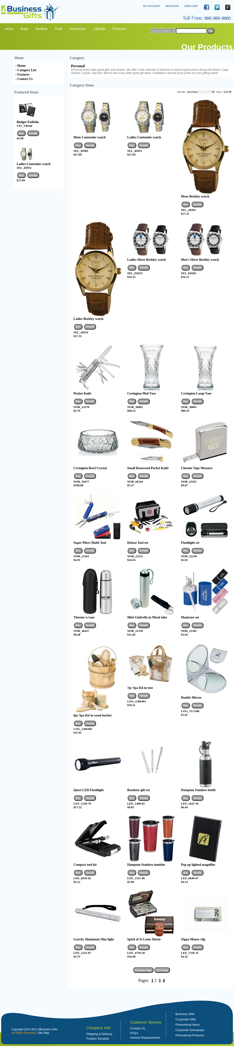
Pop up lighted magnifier (198, 864)
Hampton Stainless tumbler (146, 864)
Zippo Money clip (193, 939)
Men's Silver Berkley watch (200, 259)
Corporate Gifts (186, 1019)
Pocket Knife (82, 393)
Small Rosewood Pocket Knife (148, 468)
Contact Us (25, 79)
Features (23, 74)
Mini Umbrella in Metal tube (147, 617)
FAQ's (134, 1033)
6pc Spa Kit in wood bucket (93, 715)
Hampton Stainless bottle (198, 790)
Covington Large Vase (196, 393)
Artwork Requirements (145, 1037)
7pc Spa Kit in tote (140, 688)
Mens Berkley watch (195, 196)
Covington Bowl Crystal (90, 468)
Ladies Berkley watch (88, 319)
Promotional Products (190, 1035)
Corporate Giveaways (190, 1030)
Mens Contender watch (90, 137)
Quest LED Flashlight (89, 790)
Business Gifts (185, 1014)
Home (21, 65)
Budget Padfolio (28, 122)
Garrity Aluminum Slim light (94, 939)
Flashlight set (190, 542)
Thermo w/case (84, 617)
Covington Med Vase (141, 393)
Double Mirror (191, 697)
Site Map (43, 1032)
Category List (26, 70)
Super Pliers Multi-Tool (90, 542)
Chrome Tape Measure (196, 468)
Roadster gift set (138, 790)
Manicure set (190, 617)
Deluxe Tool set (137, 542)
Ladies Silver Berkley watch (146, 259)
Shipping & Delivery (99, 1034)
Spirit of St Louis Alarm (143, 939)
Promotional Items (188, 1024)
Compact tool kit (85, 864)
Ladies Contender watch (33, 164)
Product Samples (97, 1038)
